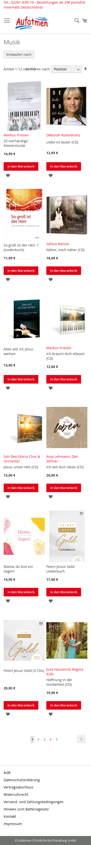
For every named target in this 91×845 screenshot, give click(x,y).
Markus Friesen (16, 135)
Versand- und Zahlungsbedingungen (34, 801)
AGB (7, 772)
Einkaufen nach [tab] (19, 54)
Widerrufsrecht (16, 794)
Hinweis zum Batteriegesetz (26, 809)
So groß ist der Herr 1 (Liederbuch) (21, 247)
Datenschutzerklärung (22, 780)
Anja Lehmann (58, 456)
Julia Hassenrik (58, 669)
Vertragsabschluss (18, 787)
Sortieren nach (38, 69)
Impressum (13, 823)
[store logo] (31, 23)
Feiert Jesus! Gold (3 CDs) (24, 670)
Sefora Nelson (57, 244)
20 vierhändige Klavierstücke (16, 143)
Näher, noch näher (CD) (65, 249)
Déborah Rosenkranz (63, 135)
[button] (8, 175)
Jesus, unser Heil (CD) (21, 467)
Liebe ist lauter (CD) (62, 142)
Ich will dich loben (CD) (64, 467)
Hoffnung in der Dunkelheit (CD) (59, 682)
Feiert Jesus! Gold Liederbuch (60, 568)
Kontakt (10, 816)
